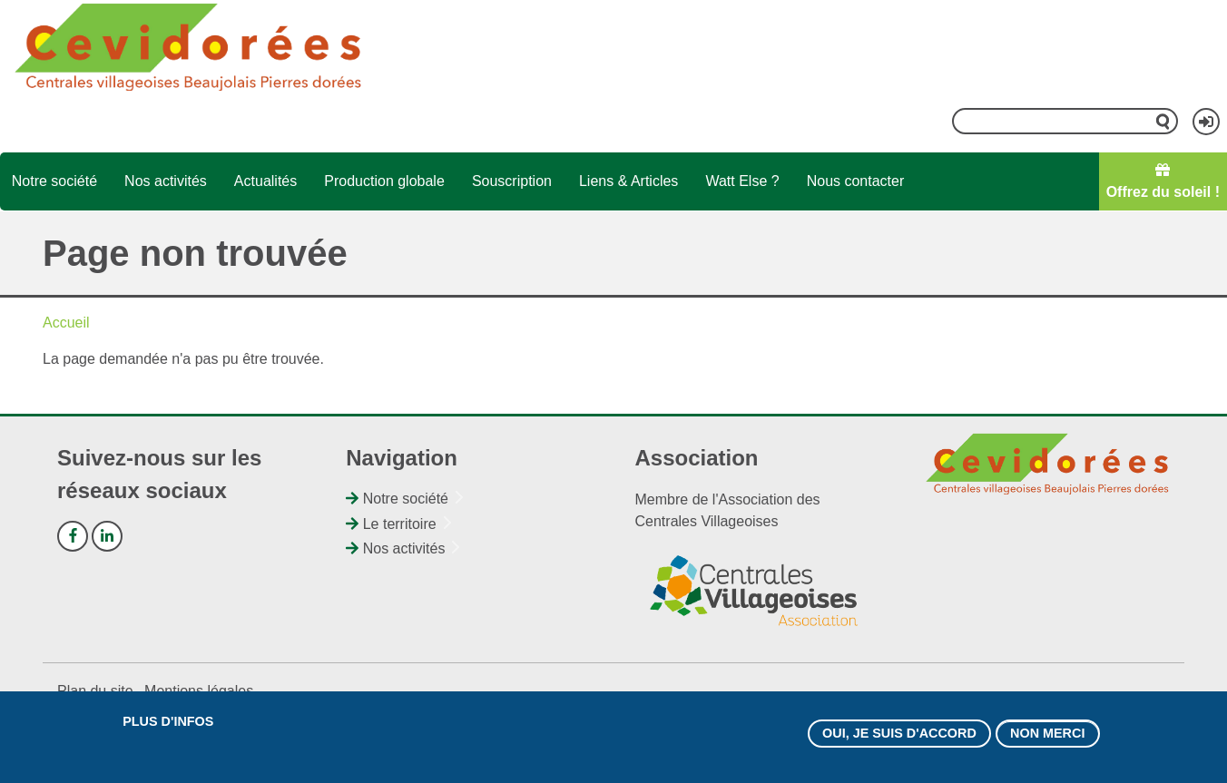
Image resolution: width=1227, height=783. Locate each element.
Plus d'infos (168, 721)
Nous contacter (856, 181)
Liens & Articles (628, 181)
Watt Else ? (742, 181)
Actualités (265, 181)
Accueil (66, 322)
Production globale (384, 181)
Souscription (512, 181)
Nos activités (165, 181)
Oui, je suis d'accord (899, 733)
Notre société (54, 181)
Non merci (1047, 733)
